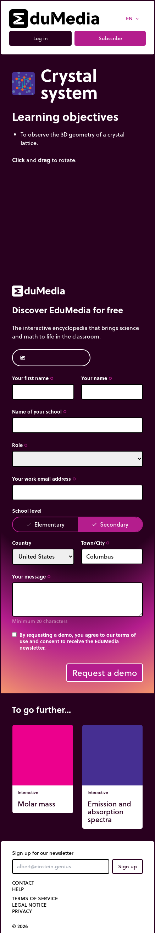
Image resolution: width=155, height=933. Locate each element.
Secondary (110, 524)
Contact (23, 882)
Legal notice (29, 904)
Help (18, 889)
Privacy (22, 911)
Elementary (45, 524)
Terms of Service (35, 898)
